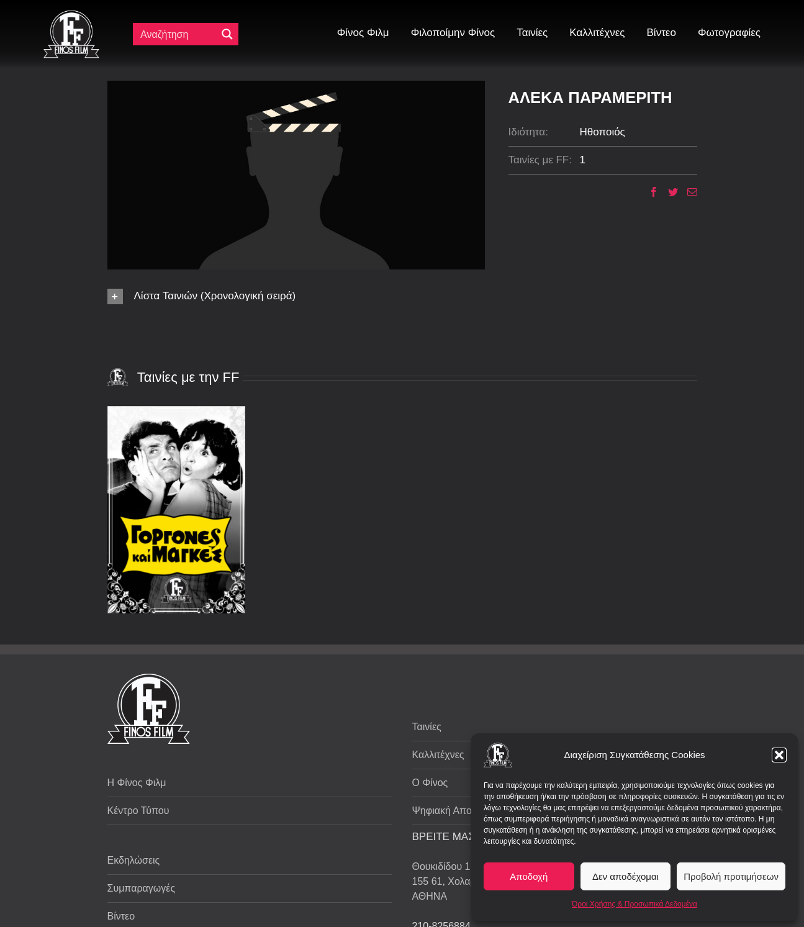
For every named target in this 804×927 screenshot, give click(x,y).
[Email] (687, 192)
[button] (779, 755)
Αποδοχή (529, 876)
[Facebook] (649, 192)
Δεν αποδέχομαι (625, 876)
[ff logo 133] (71, 15)
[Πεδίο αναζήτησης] (177, 34)
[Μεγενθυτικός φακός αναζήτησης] (227, 34)
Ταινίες (426, 726)
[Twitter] (668, 192)
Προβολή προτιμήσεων (731, 876)
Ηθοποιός (602, 132)
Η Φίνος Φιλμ (136, 782)
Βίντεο (121, 916)
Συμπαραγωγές (141, 888)
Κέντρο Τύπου (138, 810)
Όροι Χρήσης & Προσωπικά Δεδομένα (634, 904)
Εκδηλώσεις (133, 860)
